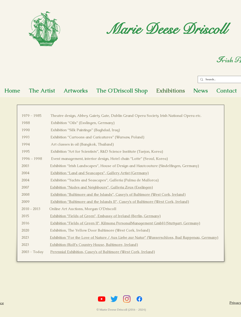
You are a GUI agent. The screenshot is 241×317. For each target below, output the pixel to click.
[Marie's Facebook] (139, 299)
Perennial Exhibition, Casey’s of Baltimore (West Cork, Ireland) (102, 251)
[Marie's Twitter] (114, 299)
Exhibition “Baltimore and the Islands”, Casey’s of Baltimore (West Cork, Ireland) (118, 194)
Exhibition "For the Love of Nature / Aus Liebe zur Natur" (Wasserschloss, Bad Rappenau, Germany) (134, 237)
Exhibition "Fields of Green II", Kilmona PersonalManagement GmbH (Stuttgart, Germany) (125, 223)
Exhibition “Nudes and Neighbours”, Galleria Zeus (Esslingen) (101, 187)
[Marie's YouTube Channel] (101, 299)
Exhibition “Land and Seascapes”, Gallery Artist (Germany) (99, 173)
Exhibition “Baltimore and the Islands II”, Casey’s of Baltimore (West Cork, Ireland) (119, 201)
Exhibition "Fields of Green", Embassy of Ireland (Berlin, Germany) (105, 216)
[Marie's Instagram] (126, 299)
